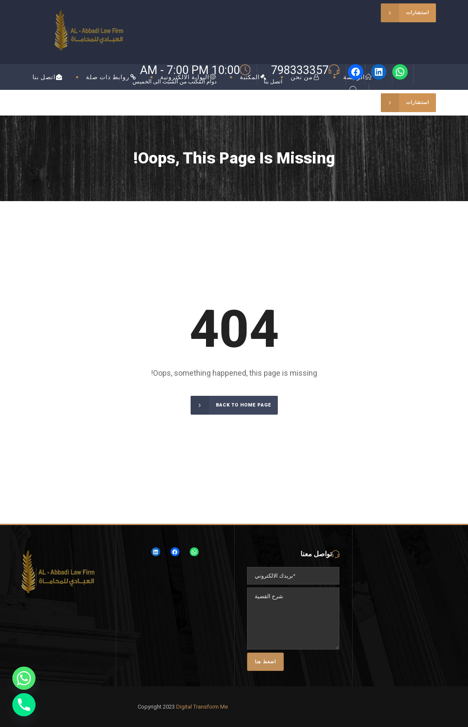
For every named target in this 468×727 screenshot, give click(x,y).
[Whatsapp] (23, 678)
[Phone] (23, 704)
